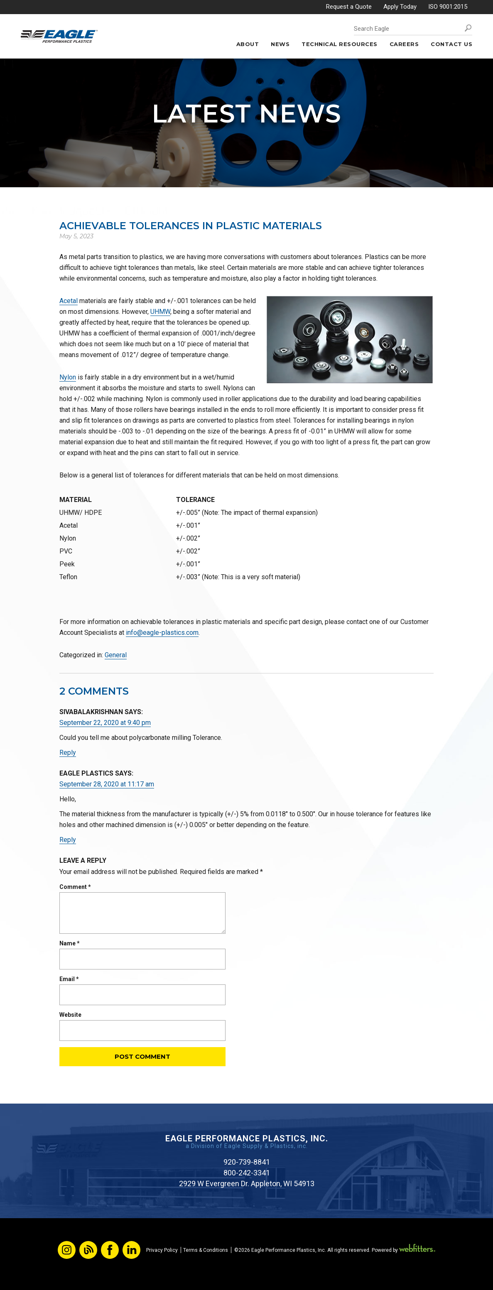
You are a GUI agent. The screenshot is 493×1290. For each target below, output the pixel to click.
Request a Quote (349, 6)
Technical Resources (340, 44)
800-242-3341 (246, 1172)
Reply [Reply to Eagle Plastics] (67, 840)
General (116, 655)
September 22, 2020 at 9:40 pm (105, 723)
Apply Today (400, 6)
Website (70, 1014)
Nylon (67, 377)
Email (69, 979)
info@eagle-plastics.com (162, 632)
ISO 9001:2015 (447, 6)
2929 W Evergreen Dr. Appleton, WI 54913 (246, 1183)
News (280, 44)
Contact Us (451, 44)
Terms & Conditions (205, 1250)
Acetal (68, 301)
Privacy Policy (162, 1250)
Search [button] (468, 28)
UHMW (160, 312)
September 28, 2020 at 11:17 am (106, 784)
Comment (75, 887)
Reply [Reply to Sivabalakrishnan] (67, 752)
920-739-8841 (246, 1162)
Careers (404, 44)
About (247, 44)
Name (69, 943)
